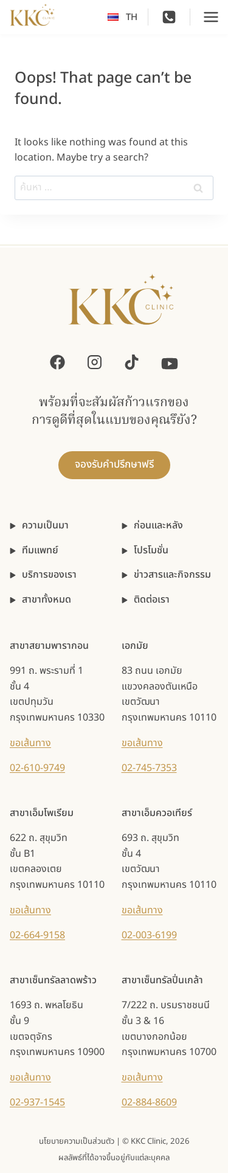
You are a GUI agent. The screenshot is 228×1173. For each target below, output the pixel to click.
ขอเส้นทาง (30, 743)
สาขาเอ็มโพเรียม (42, 813)
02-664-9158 (37, 935)
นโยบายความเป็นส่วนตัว (76, 1141)
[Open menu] (210, 17)
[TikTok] (131, 362)
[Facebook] (57, 362)
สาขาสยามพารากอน (49, 645)
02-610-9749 (37, 768)
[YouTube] (169, 362)
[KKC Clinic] (121, 306)
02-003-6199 (149, 935)
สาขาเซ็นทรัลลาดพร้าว (53, 980)
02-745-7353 (149, 768)
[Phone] (169, 17)
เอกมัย (135, 645)
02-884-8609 (149, 1102)
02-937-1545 (37, 1102)
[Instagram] (94, 362)
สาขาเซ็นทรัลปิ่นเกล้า (162, 980)
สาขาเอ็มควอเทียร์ (157, 813)
